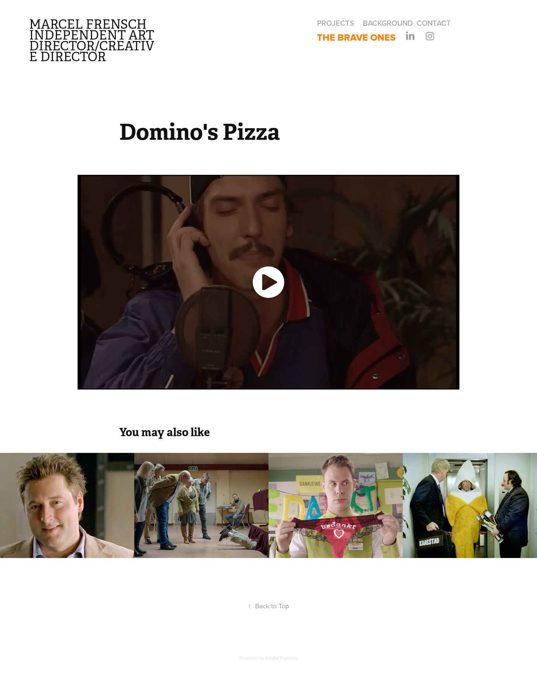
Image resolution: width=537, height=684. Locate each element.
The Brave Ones (356, 37)
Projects (335, 23)
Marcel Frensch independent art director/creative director (93, 40)
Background (388, 23)
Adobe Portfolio (281, 658)
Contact (434, 23)
